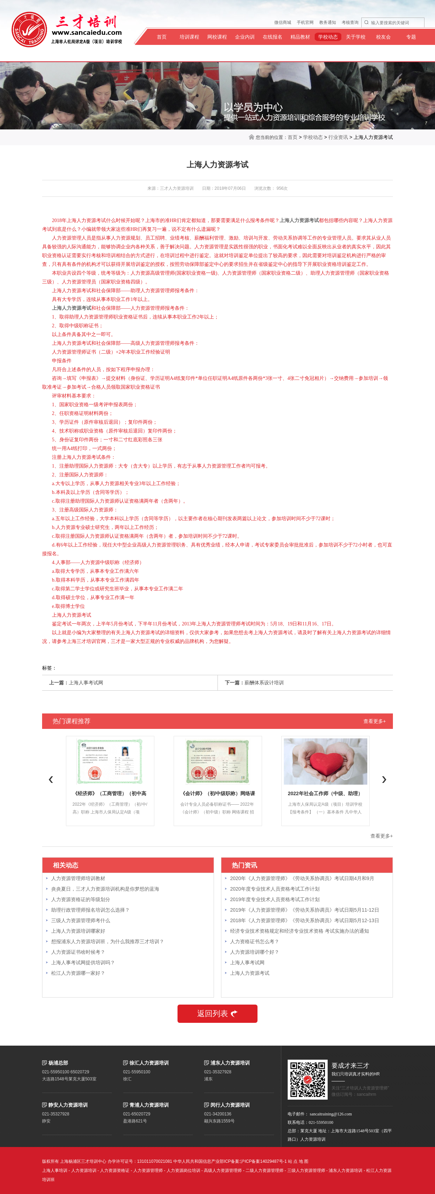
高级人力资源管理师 (223, 1170)
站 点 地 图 (298, 1161)
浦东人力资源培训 (345, 1170)
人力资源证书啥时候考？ (78, 952)
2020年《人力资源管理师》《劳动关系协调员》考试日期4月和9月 (302, 878)
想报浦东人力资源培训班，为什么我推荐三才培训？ (107, 941)
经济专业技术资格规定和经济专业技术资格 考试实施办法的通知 (299, 931)
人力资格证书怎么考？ (254, 941)
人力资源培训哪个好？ (254, 952)
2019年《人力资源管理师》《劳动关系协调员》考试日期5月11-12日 (304, 910)
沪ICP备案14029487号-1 (263, 1161)
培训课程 (189, 37)
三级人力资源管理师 (306, 1170)
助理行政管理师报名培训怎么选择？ (90, 910)
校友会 (383, 37)
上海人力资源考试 (249, 973)
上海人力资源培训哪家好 (78, 931)
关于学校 (356, 37)
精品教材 (300, 37)
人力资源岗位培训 (183, 1170)
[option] (110, 781)
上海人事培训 (54, 1170)
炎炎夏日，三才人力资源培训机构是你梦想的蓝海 (105, 889)
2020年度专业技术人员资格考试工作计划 (275, 889)
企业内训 (245, 37)
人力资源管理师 (148, 1170)
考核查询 (350, 22)
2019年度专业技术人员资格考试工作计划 (275, 899)
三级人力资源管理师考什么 (80, 920)
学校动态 (328, 37)
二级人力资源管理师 (264, 1170)
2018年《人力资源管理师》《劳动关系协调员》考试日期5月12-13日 (304, 920)
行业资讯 (338, 137)
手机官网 (305, 22)
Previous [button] (51, 779)
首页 (162, 37)
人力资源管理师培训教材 (78, 878)
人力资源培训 (83, 1170)
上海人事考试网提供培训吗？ (83, 962)
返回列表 (217, 1013)
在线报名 (272, 37)
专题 (411, 37)
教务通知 (327, 22)
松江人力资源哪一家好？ (78, 973)
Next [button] (384, 779)
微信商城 (282, 22)
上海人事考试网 (86, 682)
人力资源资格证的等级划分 (80, 899)
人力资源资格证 (114, 1170)
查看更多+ (374, 721)
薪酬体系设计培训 (264, 682)
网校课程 (217, 37)
